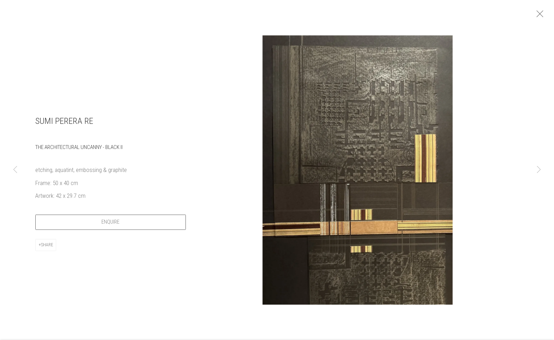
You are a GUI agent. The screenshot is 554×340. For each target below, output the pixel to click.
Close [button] (541, 16)
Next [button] (539, 170)
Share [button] (47, 247)
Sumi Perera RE (64, 124)
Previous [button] (15, 170)
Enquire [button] (110, 224)
